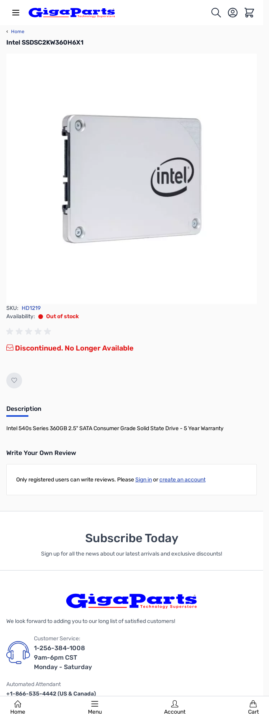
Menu (95, 707)
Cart (253, 707)
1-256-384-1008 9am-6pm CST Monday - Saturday (63, 657)
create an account (182, 479)
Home (17, 707)
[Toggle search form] (216, 13)
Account (174, 707)
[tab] (23, 411)
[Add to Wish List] (14, 380)
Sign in (143, 479)
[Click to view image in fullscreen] (131, 179)
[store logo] (71, 12)
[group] (30, 331)
